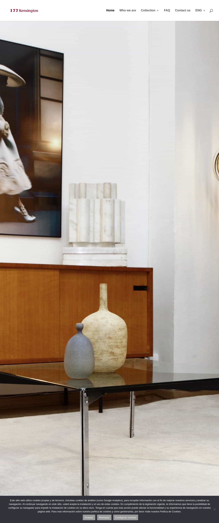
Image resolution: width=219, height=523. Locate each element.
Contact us (182, 10)
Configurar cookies (125, 517)
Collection (148, 10)
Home (110, 10)
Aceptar (89, 517)
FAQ (167, 10)
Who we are (127, 10)
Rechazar (104, 517)
